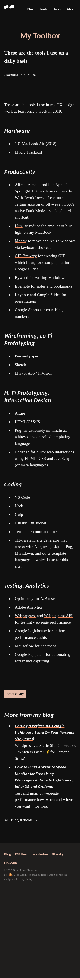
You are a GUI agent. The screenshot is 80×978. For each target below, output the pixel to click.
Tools (43, 9)
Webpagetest (25, 615)
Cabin (23, 874)
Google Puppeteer (30, 654)
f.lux (19, 226)
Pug (18, 430)
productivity (15, 694)
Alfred (20, 184)
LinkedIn (10, 863)
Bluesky (57, 854)
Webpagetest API (58, 615)
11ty (18, 540)
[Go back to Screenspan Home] (9, 9)
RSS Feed (21, 854)
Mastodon (40, 854)
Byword (21, 277)
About (71, 9)
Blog (30, 9)
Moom (20, 241)
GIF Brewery (26, 256)
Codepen (22, 452)
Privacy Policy (24, 879)
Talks (57, 9)
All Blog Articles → (21, 820)
